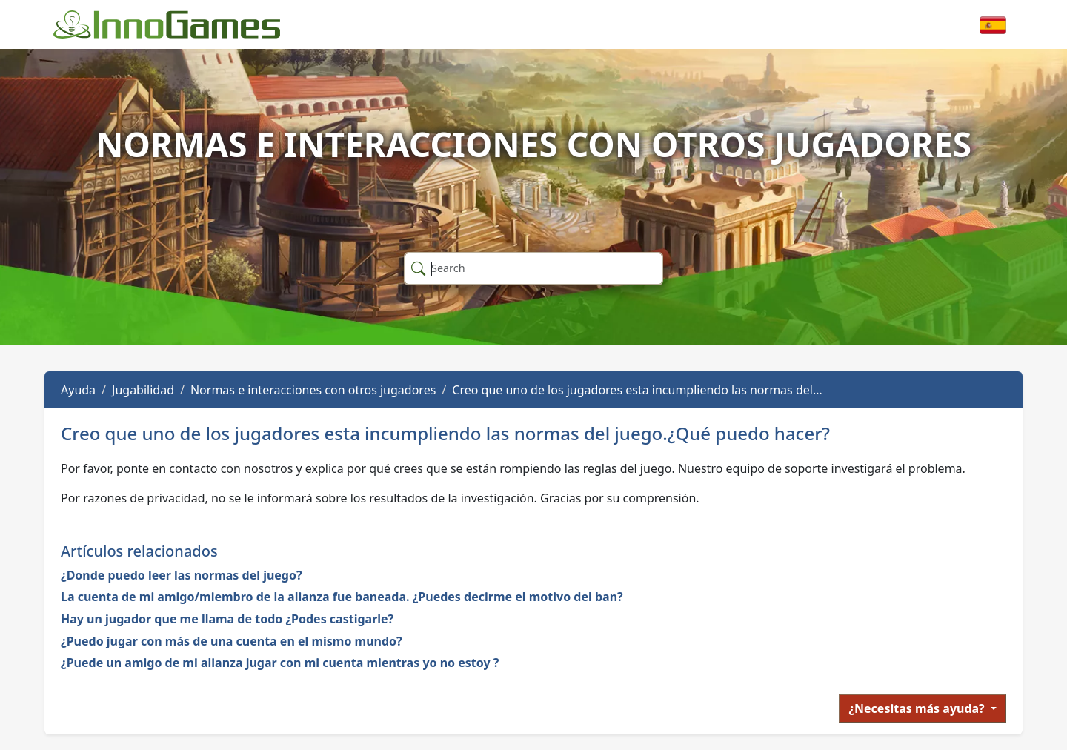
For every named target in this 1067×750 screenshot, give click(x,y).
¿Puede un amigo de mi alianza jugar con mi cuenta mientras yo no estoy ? (280, 662)
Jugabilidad (143, 390)
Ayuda (78, 390)
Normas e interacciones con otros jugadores (313, 390)
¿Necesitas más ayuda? (918, 708)
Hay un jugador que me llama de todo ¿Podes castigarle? (227, 619)
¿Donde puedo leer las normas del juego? (181, 575)
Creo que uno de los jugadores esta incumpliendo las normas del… (637, 390)
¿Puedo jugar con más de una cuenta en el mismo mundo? (231, 641)
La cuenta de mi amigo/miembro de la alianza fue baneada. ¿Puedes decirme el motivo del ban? (342, 596)
